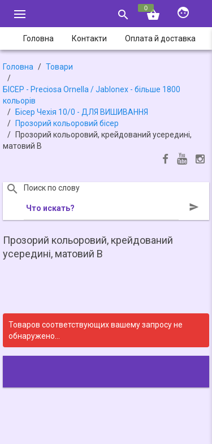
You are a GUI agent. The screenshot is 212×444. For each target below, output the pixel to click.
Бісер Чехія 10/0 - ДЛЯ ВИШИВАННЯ (81, 112)
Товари (59, 66)
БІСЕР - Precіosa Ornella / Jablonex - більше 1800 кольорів (91, 95)
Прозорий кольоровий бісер (67, 123)
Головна (18, 66)
